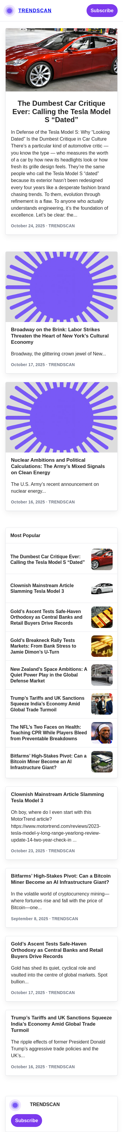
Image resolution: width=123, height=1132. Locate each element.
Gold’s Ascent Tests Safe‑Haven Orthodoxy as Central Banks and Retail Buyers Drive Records (46, 617)
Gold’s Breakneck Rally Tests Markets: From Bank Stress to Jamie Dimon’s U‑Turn (43, 646)
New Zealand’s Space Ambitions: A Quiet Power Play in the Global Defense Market (48, 675)
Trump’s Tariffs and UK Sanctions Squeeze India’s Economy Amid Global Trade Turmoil (47, 704)
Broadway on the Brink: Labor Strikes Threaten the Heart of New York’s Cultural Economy (60, 336)
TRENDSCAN (35, 10)
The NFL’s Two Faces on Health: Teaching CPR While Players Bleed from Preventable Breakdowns (48, 732)
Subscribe (102, 10)
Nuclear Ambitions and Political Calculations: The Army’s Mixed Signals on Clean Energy (58, 466)
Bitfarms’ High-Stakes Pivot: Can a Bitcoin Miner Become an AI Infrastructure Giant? (48, 761)
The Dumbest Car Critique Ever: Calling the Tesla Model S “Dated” (61, 111)
